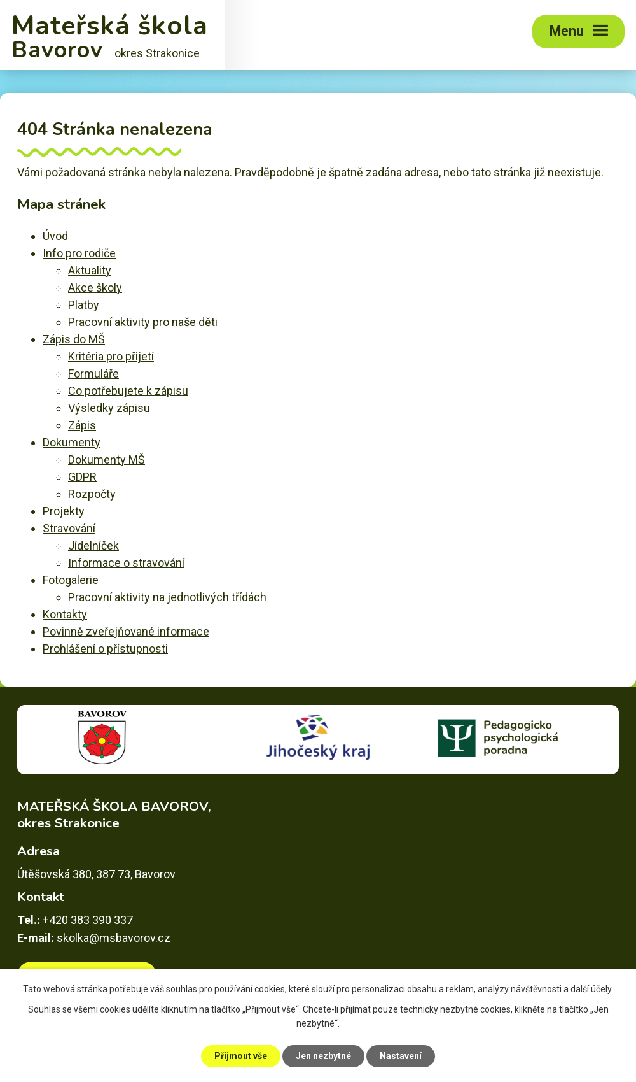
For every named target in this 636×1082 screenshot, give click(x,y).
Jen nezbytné (323, 1056)
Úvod (55, 236)
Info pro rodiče (79, 253)
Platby (83, 304)
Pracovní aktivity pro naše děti (143, 322)
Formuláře (93, 373)
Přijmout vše (240, 1056)
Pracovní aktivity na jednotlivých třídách (167, 597)
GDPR (82, 476)
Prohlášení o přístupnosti (105, 648)
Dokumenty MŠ (106, 459)
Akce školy (95, 287)
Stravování (69, 528)
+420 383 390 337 (88, 920)
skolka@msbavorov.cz (113, 937)
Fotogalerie (71, 580)
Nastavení (401, 1056)
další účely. (591, 989)
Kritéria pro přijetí (111, 356)
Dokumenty (71, 442)
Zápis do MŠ (74, 339)
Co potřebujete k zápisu (128, 390)
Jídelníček (93, 545)
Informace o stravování (126, 562)
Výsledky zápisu (109, 408)
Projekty (64, 511)
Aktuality (89, 270)
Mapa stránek (540, 1031)
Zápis (82, 425)
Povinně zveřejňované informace (126, 631)
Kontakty (65, 614)
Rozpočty (92, 494)
